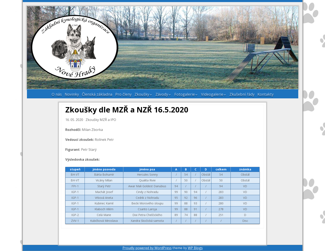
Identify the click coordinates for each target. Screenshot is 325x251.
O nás (57, 94)
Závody (161, 94)
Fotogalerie (184, 94)
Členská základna (97, 94)
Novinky (72, 94)
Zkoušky (142, 94)
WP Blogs (195, 248)
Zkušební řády (242, 94)
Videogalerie (212, 94)
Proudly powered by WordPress (147, 248)
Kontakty (265, 94)
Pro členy (123, 94)
